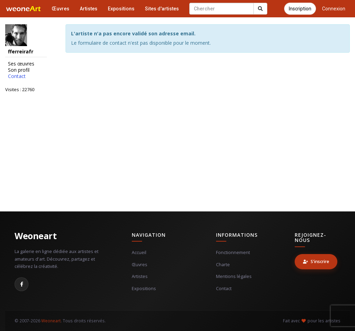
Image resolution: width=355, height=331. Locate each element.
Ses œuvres (21, 64)
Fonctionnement (233, 252)
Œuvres (60, 8)
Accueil (139, 252)
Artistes (88, 8)
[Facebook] (21, 284)
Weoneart (36, 236)
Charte (223, 265)
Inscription (300, 8)
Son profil (18, 70)
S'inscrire (316, 261)
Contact (17, 76)
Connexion (333, 8)
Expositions (121, 8)
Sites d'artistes (162, 8)
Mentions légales (234, 276)
